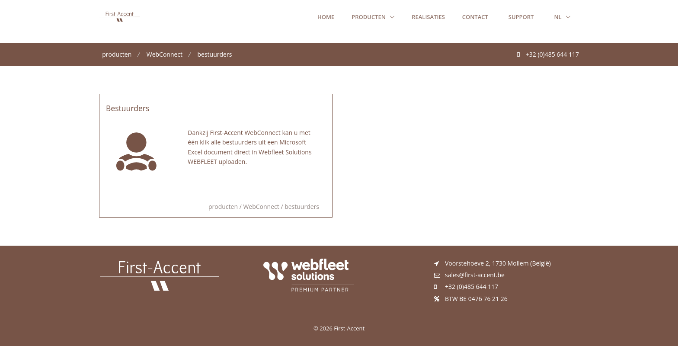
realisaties (428, 17)
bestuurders (215, 54)
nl (558, 17)
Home (325, 17)
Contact (475, 17)
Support (521, 17)
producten (369, 17)
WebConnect (164, 54)
